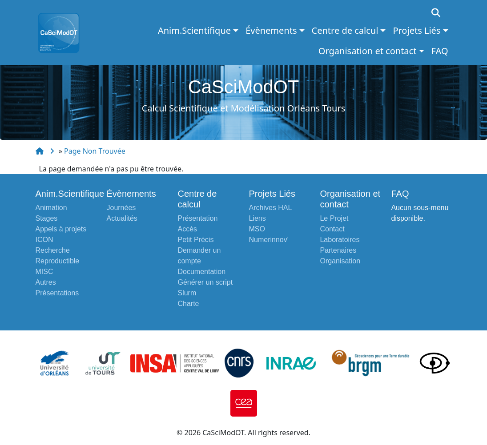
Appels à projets (61, 229)
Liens (257, 218)
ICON (44, 239)
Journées (121, 207)
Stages (47, 218)
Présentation (197, 218)
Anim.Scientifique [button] (194, 30)
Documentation (201, 271)
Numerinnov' (268, 239)
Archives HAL (270, 207)
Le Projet (334, 218)
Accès (187, 229)
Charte (188, 303)
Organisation (340, 261)
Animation (51, 207)
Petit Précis (195, 239)
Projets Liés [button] (416, 30)
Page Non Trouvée (94, 151)
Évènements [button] (271, 30)
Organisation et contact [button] (367, 51)
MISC (44, 271)
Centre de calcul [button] (345, 30)
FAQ (439, 51)
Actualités (121, 218)
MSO (257, 229)
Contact (332, 229)
